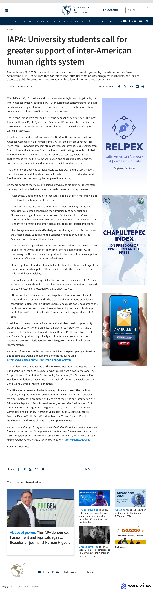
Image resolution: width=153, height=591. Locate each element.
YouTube (39, 572)
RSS (82, 572)
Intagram (53, 572)
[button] (111, 10)
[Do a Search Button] (15, 10)
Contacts (90, 572)
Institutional (13, 21)
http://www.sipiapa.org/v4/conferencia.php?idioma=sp (39, 360)
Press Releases (99, 21)
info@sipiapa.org (70, 572)
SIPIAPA (10, 29)
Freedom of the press (39, 21)
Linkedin (57, 572)
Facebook (44, 572)
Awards (113, 21)
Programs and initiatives (71, 21)
